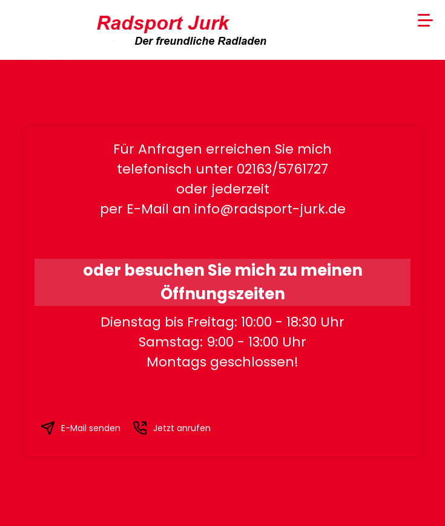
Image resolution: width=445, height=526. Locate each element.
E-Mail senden (80, 428)
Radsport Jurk (152, 23)
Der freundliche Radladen (186, 40)
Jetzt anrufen (172, 428)
